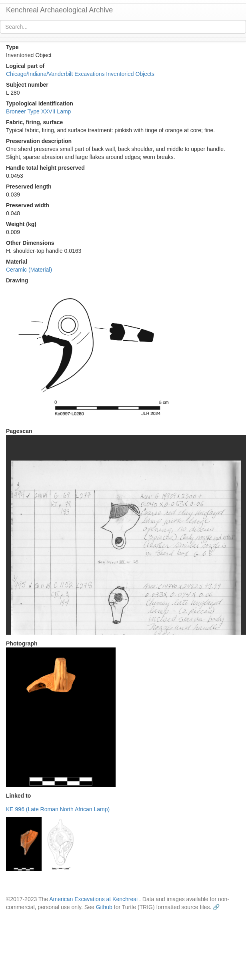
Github (104, 907)
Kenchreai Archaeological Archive (59, 10)
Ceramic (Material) (29, 269)
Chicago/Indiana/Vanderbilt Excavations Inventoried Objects (80, 74)
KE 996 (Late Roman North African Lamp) (58, 809)
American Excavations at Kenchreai (93, 899)
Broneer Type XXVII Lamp (38, 111)
